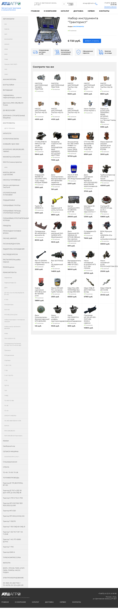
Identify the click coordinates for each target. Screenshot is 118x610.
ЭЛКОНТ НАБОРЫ (10, 415)
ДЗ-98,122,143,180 (9, 110)
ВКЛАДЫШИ (8, 90)
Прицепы (7, 350)
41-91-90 (114, 593)
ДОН (5, 287)
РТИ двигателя (9, 355)
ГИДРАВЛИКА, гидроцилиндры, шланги (12, 96)
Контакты (104, 11)
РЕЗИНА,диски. (8, 267)
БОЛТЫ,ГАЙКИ (8, 85)
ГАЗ (5, 24)
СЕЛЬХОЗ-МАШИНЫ (10, 451)
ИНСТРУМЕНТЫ (9, 123)
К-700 (6, 299)
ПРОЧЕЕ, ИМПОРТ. (10, 238)
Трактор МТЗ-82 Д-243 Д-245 (13, 516)
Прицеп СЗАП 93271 (10, 64)
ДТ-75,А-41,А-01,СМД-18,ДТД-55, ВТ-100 (14, 293)
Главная (35, 11)
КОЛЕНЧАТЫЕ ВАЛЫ (11, 139)
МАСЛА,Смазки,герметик (12, 162)
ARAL (6, 167)
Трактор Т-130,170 (9, 521)
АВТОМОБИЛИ (8, 19)
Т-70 (5, 380)
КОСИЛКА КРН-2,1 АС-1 (11, 456)
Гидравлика (8, 277)
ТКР (5, 390)
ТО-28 (6, 405)
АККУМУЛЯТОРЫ (9, 79)
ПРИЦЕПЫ (7, 226)
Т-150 (6, 370)
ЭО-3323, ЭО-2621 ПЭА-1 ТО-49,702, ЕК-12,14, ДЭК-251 (13, 584)
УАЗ (5, 69)
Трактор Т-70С (8, 547)
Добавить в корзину (92, 41)
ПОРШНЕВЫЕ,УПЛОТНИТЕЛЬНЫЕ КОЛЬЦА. (15, 219)
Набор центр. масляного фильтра (12, 327)
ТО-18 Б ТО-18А (9, 400)
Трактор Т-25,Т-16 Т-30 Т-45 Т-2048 (13, 533)
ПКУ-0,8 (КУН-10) (9, 338)
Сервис (91, 11)
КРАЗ (6, 49)
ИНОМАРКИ (8, 39)
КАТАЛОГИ (7, 133)
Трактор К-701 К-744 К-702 (13, 498)
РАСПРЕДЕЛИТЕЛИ (10, 254)
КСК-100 (7, 309)
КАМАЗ (6, 44)
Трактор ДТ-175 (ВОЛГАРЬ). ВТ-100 (13, 484)
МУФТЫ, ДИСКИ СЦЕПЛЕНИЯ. (9, 173)
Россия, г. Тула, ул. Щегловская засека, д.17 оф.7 (105, 598)
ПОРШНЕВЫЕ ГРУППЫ (11, 205)
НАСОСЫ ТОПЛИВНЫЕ (11, 180)
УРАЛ (6, 74)
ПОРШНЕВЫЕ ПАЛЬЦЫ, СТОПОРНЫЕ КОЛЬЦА (12, 212)
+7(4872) (110, 3)
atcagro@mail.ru (89, 3)
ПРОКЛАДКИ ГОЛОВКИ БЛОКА (12, 232)
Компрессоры (8, 304)
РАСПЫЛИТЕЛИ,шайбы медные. (12, 261)
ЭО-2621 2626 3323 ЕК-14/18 (12, 420)
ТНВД (6, 395)
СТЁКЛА (6, 467)
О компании (50, 11)
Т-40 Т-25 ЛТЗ (8, 375)
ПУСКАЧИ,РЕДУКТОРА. (11, 244)
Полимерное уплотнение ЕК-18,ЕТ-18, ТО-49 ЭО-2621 (12, 344)
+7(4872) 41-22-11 (104, 593)
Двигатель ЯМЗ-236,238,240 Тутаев (13, 104)
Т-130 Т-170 (7, 365)
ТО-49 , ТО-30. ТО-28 (10, 472)
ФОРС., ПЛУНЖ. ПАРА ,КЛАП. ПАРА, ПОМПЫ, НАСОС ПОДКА (14, 570)
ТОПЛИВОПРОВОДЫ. (11, 478)
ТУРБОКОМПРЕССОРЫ (12, 557)
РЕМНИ (6, 441)
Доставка (78, 11)
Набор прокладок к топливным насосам (14, 320)
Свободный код (9, 446)
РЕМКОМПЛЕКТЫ (10, 272)
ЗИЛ (5, 34)
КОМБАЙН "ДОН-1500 (11, 144)
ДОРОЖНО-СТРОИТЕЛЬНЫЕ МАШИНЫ (14, 117)
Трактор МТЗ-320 (9, 511)
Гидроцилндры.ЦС (10, 282)
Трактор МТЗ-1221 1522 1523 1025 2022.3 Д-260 (12, 504)
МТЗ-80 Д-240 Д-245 (10, 314)
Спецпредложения (10, 462)
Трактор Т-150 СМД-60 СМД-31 (14, 527)
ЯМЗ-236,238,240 (9, 430)
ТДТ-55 (6, 385)
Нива (6, 59)
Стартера (7, 360)
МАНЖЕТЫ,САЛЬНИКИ (11, 157)
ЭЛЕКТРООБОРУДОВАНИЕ (13, 578)
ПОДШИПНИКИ (9, 200)
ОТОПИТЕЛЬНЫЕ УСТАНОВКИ (9, 194)
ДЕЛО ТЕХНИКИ (9, 128)
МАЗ (5, 54)
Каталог (65, 11)
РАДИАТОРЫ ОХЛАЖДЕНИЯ (13, 249)
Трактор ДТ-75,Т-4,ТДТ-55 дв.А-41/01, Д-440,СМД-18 (12, 492)
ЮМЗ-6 (6, 425)
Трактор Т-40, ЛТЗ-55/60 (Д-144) (12, 540)
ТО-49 (6, 410)
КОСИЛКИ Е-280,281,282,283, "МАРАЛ (13, 150)
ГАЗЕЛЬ (6, 29)
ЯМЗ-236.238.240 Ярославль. (13, 435)
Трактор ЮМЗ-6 (9, 552)
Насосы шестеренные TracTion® (11, 186)
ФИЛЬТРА (6, 563)
